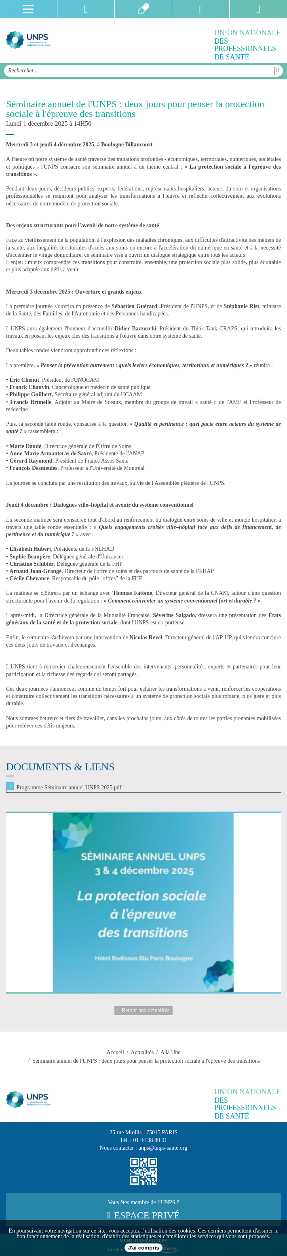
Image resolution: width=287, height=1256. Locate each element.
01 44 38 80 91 (150, 1140)
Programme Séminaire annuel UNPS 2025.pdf (69, 787)
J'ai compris (143, 1248)
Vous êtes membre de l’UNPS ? (143, 1209)
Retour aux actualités (143, 1010)
